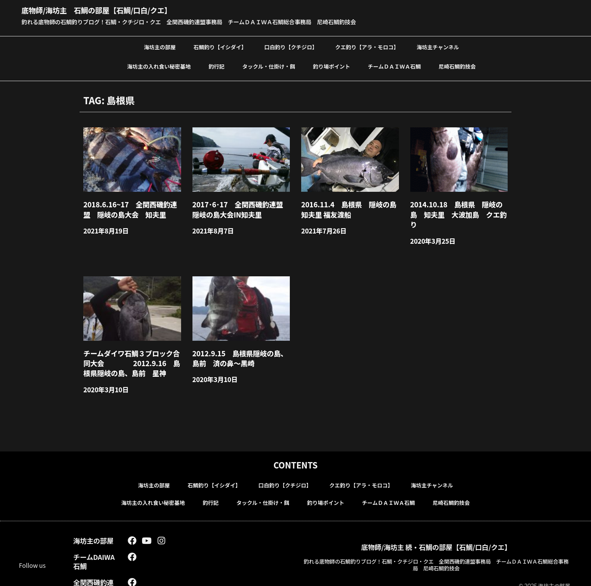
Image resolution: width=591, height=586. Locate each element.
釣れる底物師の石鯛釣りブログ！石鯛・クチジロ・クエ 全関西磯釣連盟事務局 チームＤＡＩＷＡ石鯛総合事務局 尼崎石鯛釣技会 (200, 21)
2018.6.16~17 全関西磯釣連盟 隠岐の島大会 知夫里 (132, 208)
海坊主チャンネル (438, 46)
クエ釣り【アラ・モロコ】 (367, 46)
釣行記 (217, 66)
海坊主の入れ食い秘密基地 (159, 66)
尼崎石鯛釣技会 (457, 66)
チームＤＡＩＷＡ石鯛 (394, 66)
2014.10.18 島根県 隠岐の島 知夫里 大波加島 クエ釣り (459, 208)
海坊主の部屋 (160, 46)
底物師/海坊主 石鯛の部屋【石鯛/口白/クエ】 (108, 9)
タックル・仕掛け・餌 (269, 66)
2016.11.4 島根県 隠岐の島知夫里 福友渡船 (348, 208)
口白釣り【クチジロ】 (290, 46)
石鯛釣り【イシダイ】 (220, 46)
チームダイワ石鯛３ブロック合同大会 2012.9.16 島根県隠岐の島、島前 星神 (130, 348)
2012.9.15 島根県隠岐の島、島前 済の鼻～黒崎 (239, 344)
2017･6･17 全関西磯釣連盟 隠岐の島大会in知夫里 (240, 208)
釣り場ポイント (331, 66)
